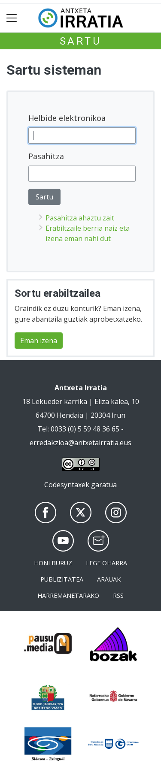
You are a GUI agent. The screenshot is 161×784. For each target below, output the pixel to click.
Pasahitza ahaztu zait (80, 218)
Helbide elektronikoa (67, 118)
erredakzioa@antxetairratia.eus (80, 442)
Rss (118, 595)
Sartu (81, 41)
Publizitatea (61, 579)
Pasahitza (46, 156)
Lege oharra (106, 563)
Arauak (109, 579)
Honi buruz (53, 563)
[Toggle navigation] (12, 18)
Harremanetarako (68, 595)
